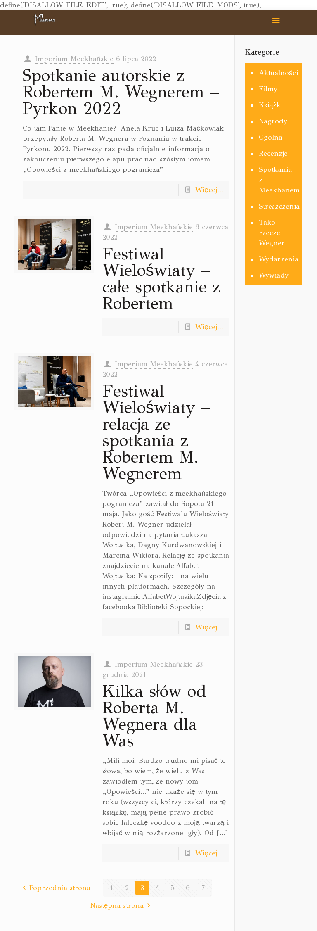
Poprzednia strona (54, 888)
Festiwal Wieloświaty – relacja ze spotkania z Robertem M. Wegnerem (156, 432)
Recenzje (273, 153)
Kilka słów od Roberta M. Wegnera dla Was (154, 716)
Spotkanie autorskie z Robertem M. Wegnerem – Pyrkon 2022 (121, 92)
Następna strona (122, 905)
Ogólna (270, 137)
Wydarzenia (278, 259)
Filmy (268, 89)
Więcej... (209, 189)
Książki (271, 105)
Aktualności (278, 73)
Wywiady (274, 275)
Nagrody (273, 121)
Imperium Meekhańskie (74, 59)
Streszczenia (278, 206)
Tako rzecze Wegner (272, 232)
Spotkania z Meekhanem (278, 180)
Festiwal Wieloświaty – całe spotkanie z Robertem (161, 279)
